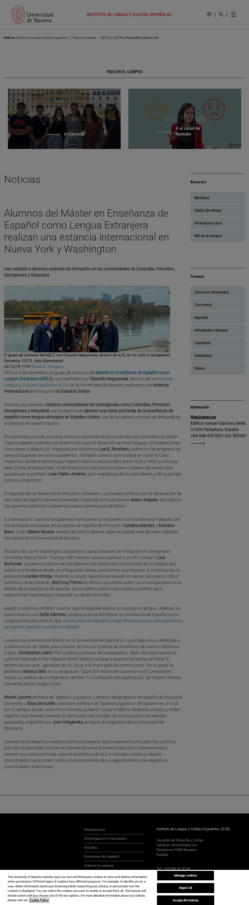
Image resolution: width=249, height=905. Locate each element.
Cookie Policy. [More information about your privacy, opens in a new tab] (39, 900)
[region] (124, 887)
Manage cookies (185, 876)
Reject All (185, 888)
